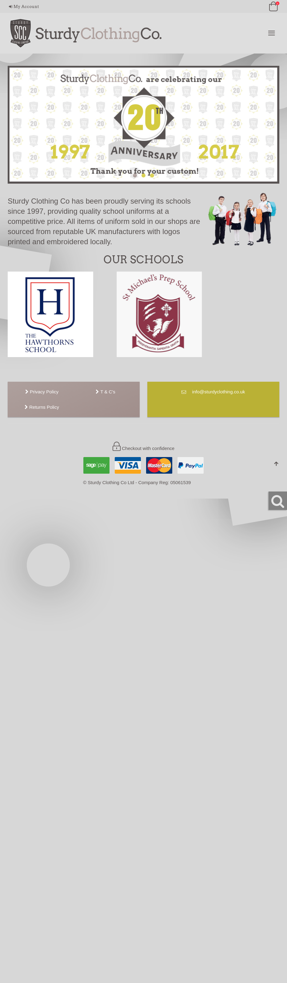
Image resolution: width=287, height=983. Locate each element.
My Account (24, 6)
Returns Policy (42, 407)
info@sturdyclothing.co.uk (213, 391)
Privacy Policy (42, 391)
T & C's (105, 391)
